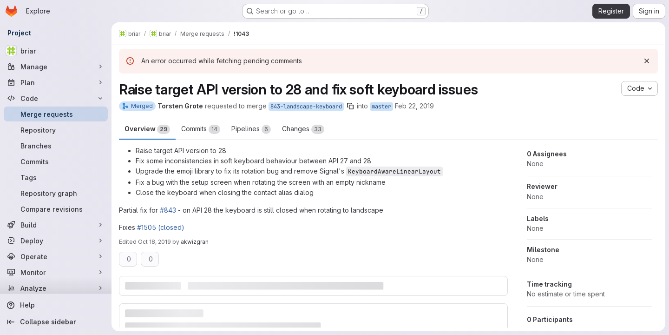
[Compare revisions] (56, 208)
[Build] (56, 224)
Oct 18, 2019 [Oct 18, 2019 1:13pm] (154, 241)
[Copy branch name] (350, 106)
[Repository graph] (56, 193)
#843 (168, 210)
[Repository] (56, 129)
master (381, 106)
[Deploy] (56, 240)
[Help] (56, 305)
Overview (147, 129)
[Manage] (56, 66)
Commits (200, 129)
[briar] (56, 50)
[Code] (56, 98)
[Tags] (56, 177)
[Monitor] (56, 272)
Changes (303, 129)
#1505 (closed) (160, 227)
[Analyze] (56, 288)
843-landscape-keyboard (306, 106)
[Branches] (56, 145)
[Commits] (56, 161)
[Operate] (56, 256)
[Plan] (56, 82)
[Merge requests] (56, 114)
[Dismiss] (646, 61)
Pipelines (251, 129)
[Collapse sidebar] (56, 322)
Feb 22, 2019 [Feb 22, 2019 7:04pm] (414, 106)
